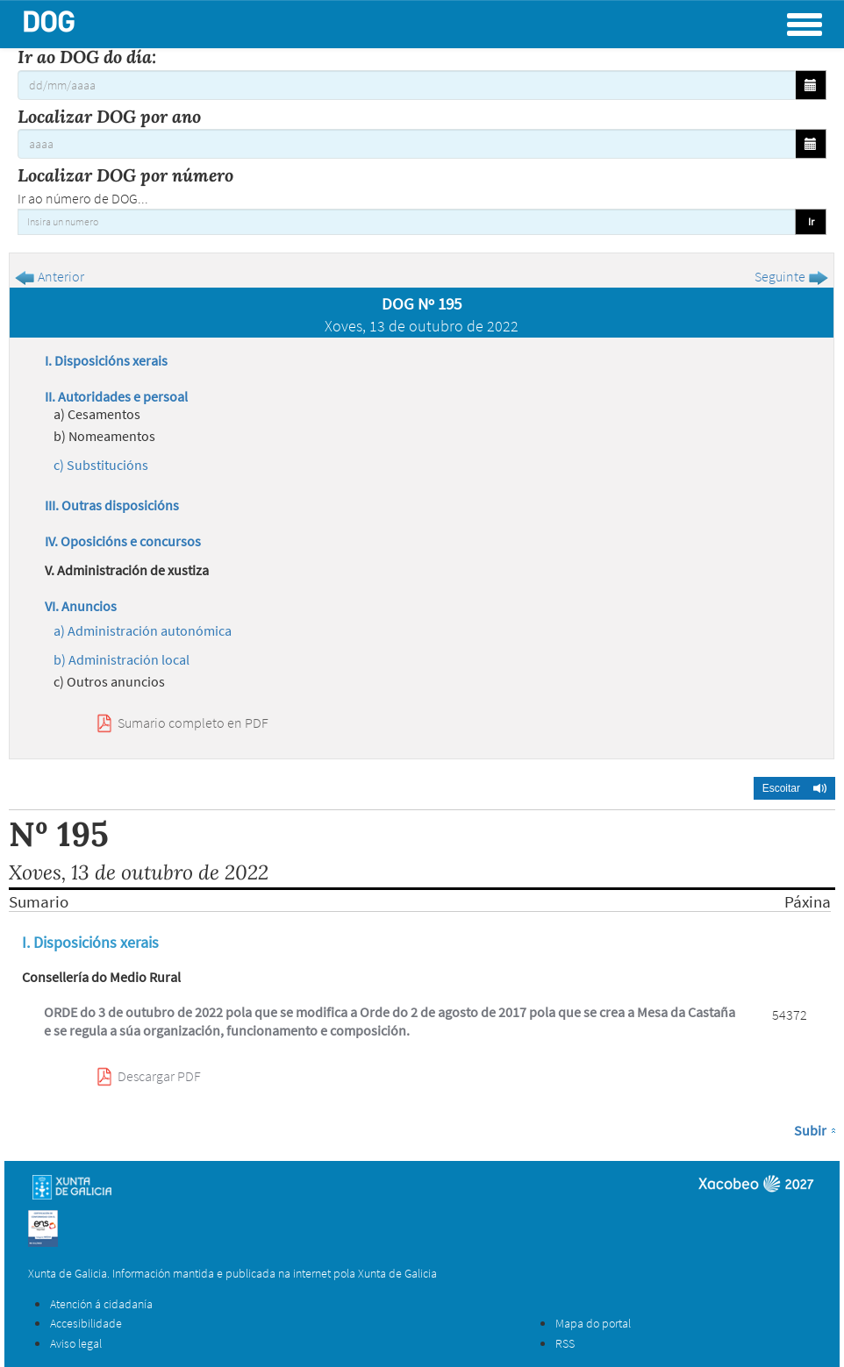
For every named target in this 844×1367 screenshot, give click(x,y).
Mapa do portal (593, 1323)
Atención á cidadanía (101, 1304)
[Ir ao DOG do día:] (407, 85)
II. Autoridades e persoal (116, 396)
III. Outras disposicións (112, 505)
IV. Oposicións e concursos (123, 541)
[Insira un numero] (407, 222)
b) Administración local (122, 659)
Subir (810, 1130)
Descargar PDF (159, 1076)
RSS (565, 1343)
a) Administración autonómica (143, 630)
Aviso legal (76, 1343)
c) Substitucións (101, 464)
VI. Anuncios (81, 606)
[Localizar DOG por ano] (407, 144)
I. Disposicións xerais (106, 360)
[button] (794, 788)
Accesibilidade (86, 1323)
